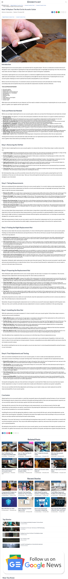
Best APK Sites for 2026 (8, 508)
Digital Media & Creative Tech (8, 17)
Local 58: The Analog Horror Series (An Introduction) (31, 544)
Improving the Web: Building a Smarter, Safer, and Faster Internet (58, 510)
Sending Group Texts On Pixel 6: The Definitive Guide (31, 533)
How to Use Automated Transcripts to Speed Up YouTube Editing (41, 510)
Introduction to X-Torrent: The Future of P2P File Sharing (32, 527)
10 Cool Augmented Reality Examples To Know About (31, 522)
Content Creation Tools (20, 17)
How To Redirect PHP (24, 538)
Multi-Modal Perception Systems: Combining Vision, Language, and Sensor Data (42, 493)
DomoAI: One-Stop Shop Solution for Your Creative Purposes (25, 493)
